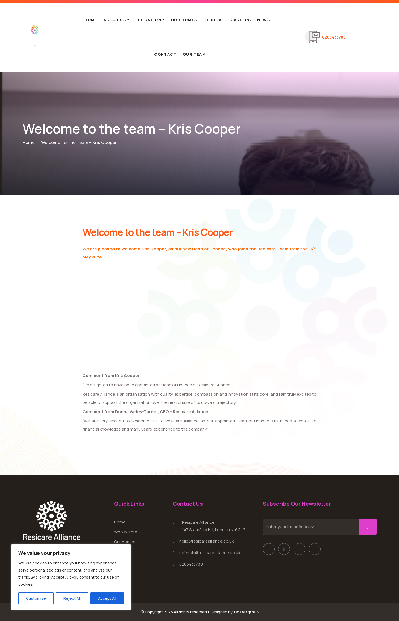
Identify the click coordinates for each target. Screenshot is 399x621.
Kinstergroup (246, 611)
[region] (71, 577)
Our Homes (184, 19)
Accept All (107, 598)
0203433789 (334, 36)
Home (90, 19)
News (263, 19)
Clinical (213, 19)
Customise (36, 598)
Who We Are (125, 532)
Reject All (72, 598)
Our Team (194, 54)
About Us (115, 19)
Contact (165, 54)
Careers (241, 19)
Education (149, 19)
